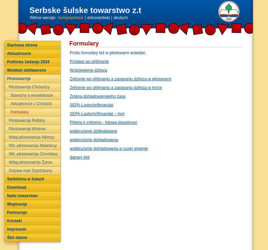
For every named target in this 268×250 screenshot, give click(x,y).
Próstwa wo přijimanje (89, 61)
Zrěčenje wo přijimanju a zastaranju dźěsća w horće (116, 87)
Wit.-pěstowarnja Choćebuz (33, 154)
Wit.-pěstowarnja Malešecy (33, 145)
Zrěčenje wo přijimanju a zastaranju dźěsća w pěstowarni (120, 79)
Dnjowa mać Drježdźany (30, 170)
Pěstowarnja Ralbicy (27, 120)
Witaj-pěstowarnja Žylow (30, 162)
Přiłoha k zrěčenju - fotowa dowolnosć (103, 122)
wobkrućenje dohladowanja (94, 140)
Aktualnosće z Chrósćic (31, 103)
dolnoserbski (98, 17)
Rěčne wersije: (43, 17)
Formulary (19, 112)
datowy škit (79, 157)
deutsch (121, 17)
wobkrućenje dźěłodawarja (93, 131)
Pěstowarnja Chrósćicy (29, 87)
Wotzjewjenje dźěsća (88, 70)
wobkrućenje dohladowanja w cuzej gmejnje (109, 148)
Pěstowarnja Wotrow (27, 129)
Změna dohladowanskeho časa (97, 96)
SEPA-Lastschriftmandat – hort (97, 113)
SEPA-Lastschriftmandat (91, 105)
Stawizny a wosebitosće (31, 95)
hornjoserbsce (70, 17)
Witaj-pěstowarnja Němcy (31, 137)
